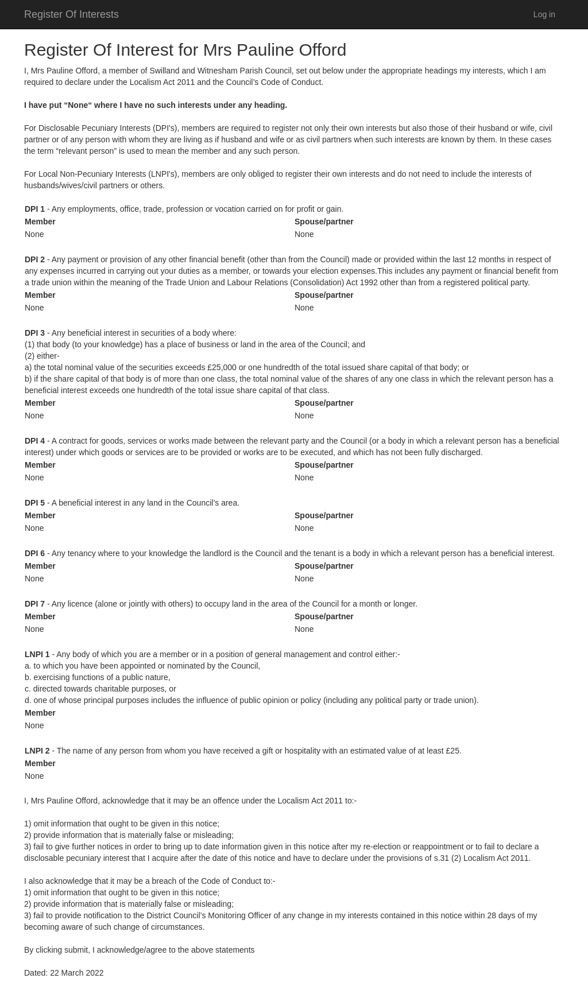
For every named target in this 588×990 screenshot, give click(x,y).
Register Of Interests (71, 14)
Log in (544, 14)
